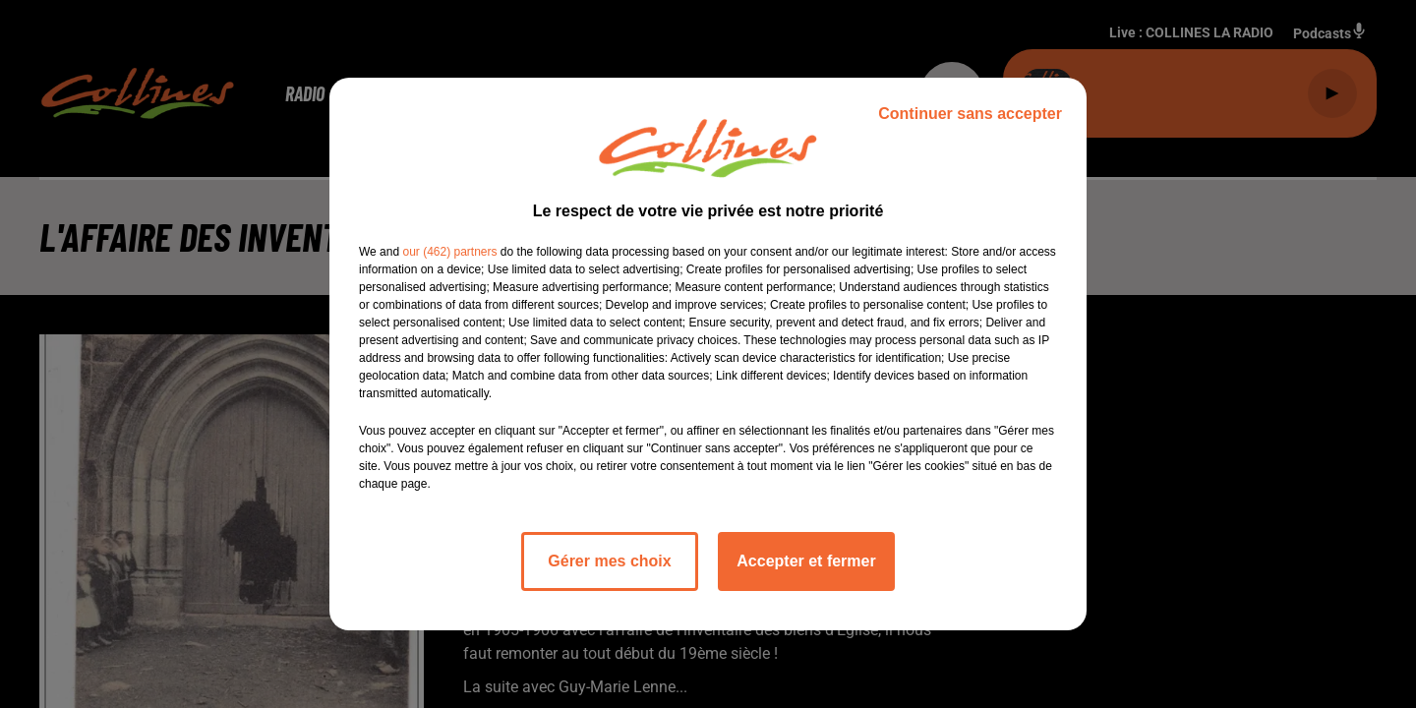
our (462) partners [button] (449, 252)
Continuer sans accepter (970, 113)
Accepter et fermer (806, 561)
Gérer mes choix (609, 561)
